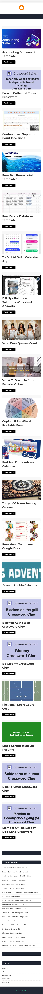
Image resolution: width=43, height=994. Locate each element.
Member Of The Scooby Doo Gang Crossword (19, 829)
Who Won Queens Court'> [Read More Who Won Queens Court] (21, 328)
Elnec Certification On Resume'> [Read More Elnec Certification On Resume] (21, 731)
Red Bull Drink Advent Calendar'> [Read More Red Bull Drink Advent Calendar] (21, 448)
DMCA (5, 968)
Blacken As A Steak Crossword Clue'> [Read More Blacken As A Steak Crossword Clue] (21, 608)
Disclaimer (6, 979)
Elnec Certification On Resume (18, 747)
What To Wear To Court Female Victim (19, 382)
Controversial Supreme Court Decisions (18, 136)
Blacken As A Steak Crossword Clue (16, 624)
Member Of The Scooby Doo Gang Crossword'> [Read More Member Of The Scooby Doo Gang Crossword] (21, 813)
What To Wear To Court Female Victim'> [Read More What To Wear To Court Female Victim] (21, 366)
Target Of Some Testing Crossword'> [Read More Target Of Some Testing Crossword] (21, 489)
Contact (5, 972)
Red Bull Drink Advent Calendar (18, 464)
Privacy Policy (7, 975)
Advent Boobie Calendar (19, 585)
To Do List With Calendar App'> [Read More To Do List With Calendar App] (21, 242)
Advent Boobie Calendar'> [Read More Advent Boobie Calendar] (21, 571)
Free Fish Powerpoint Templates (17, 177)
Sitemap (6, 982)
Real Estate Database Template (17, 218)
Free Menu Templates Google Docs (17, 546)
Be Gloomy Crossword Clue (18, 665)
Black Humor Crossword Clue (19, 788)
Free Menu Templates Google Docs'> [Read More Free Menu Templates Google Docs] (21, 530)
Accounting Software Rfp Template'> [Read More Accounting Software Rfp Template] (21, 37)
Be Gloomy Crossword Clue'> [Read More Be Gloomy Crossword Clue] (21, 649)
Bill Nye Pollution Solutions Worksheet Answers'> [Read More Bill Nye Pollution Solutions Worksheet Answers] (21, 283)
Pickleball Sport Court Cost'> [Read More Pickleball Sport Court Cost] (21, 690)
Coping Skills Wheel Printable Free (16, 423)
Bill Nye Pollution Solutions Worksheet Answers (17, 302)
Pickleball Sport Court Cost (18, 706)
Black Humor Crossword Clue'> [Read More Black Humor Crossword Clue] (21, 772)
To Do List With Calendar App (20, 259)
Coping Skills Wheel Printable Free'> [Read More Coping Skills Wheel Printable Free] (21, 407)
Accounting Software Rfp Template (20, 54)
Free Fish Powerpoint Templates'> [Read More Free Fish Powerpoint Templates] (21, 160)
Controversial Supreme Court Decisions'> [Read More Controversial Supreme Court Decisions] (21, 119)
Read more (8, 62)
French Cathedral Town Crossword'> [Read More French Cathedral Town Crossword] (21, 78)
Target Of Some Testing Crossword (19, 505)
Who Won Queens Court (19, 343)
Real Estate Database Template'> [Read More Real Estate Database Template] (21, 201)
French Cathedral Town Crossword (19, 95)
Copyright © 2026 (21, 991)
